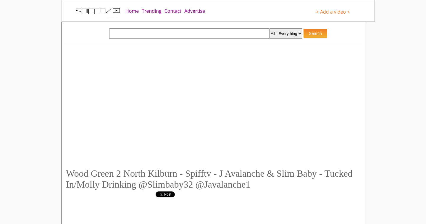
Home (132, 11)
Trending (151, 11)
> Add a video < (333, 12)
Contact (172, 11)
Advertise (194, 11)
